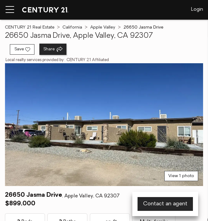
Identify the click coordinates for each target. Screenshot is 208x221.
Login (197, 9)
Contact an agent (165, 204)
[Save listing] (22, 49)
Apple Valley (102, 27)
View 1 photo (181, 176)
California (72, 27)
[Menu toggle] (10, 10)
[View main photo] (104, 124)
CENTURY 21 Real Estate (29, 27)
